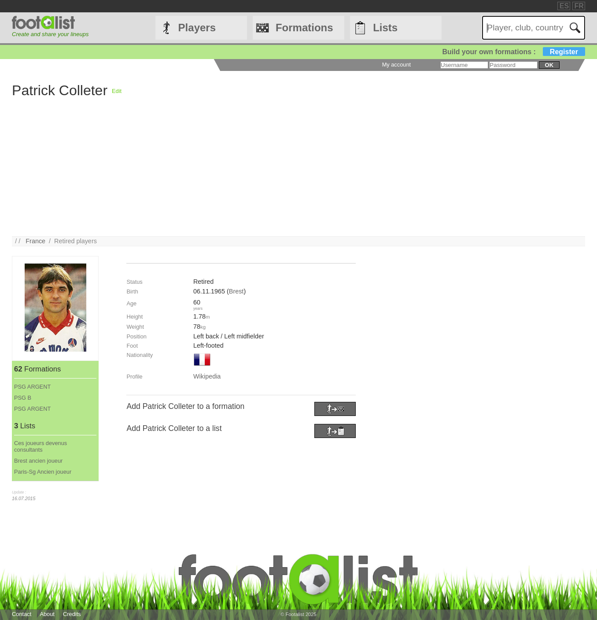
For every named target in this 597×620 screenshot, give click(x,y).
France (35, 241)
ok (549, 65)
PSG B (22, 397)
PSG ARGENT (32, 386)
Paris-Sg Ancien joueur (42, 471)
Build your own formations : (513, 52)
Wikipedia (207, 376)
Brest (236, 291)
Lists (385, 27)
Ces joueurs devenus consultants (40, 446)
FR (579, 6)
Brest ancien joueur (38, 460)
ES (564, 6)
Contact (21, 614)
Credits (72, 614)
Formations (304, 27)
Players (197, 27)
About (47, 614)
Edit (117, 91)
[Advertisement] (276, 174)
